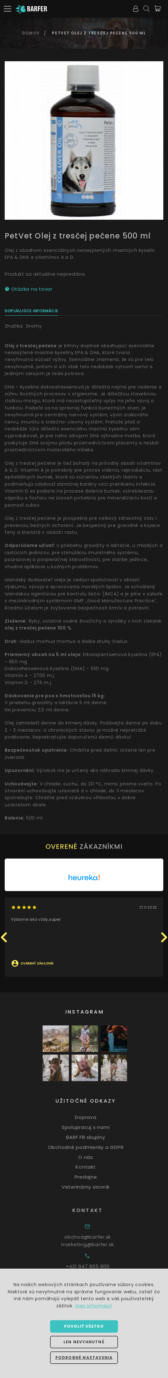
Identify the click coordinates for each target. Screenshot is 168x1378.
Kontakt (91, 1167)
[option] (84, 140)
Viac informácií (93, 1306)
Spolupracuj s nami (91, 1127)
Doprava (91, 1117)
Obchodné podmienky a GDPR (91, 1147)
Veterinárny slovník (91, 1187)
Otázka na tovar (29, 289)
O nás (91, 1157)
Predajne (91, 1177)
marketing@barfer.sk (95, 1244)
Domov (31, 33)
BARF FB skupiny (91, 1137)
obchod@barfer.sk (95, 1237)
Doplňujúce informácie (31, 310)
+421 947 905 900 (95, 1266)
